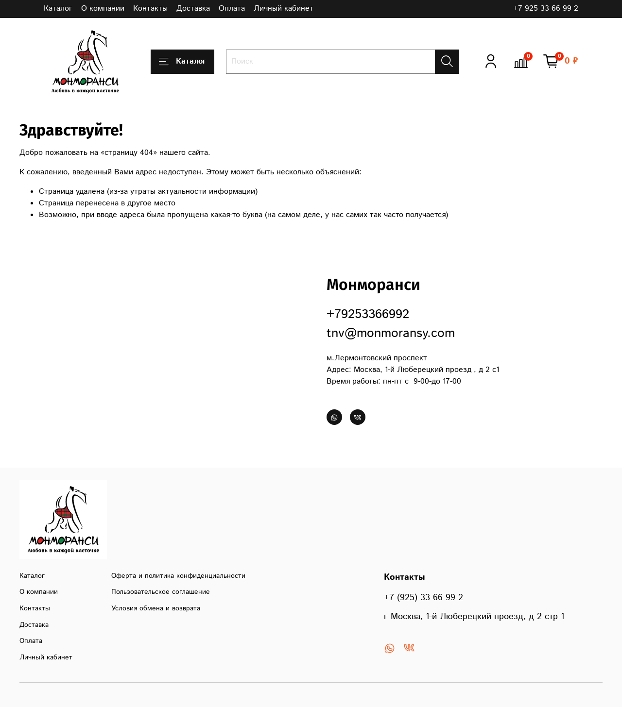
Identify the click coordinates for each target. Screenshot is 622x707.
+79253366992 (368, 314)
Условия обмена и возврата (155, 608)
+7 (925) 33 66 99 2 (423, 597)
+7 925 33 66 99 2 (545, 8)
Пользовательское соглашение (160, 592)
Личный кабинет (283, 8)
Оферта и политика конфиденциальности (178, 576)
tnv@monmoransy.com (391, 333)
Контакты (150, 8)
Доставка (193, 8)
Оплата (232, 8)
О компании (102, 8)
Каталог (58, 8)
